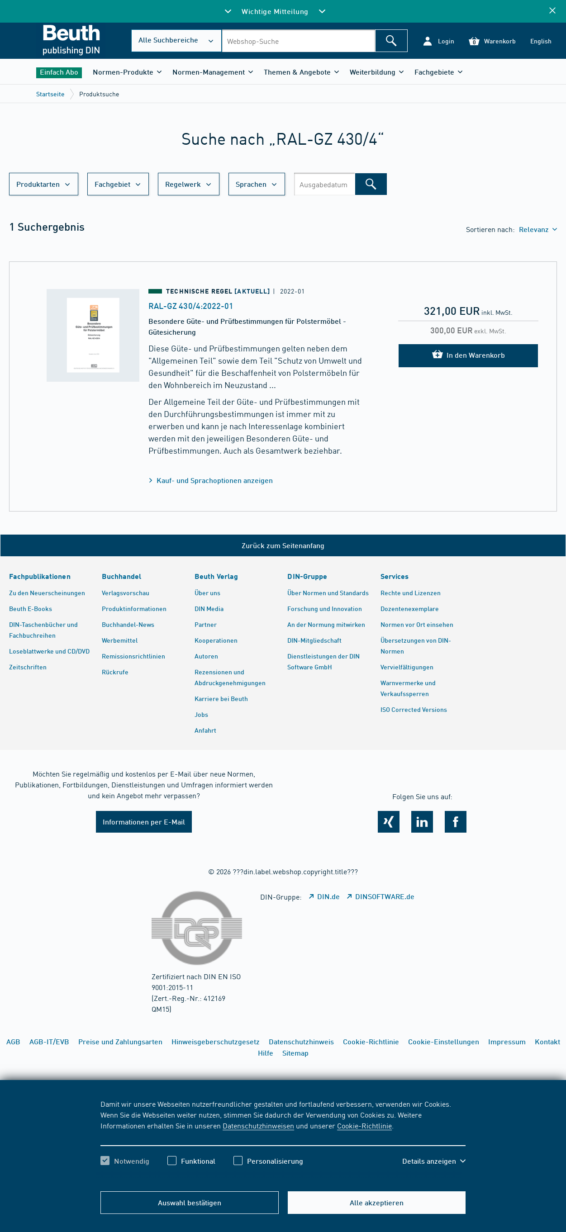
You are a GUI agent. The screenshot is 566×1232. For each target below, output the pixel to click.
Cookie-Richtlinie (364, 1125)
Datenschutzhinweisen (258, 1125)
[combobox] (298, 40)
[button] (438, 41)
